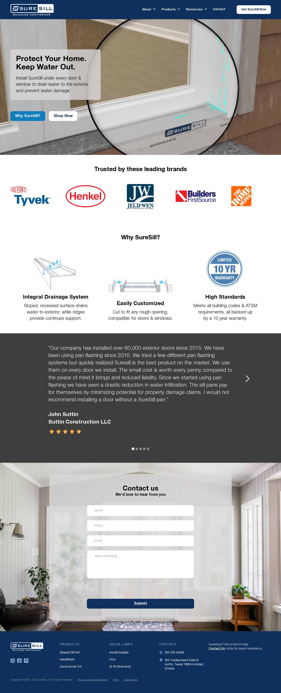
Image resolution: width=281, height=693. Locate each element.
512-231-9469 (174, 652)
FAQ (112, 659)
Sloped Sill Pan (70, 652)
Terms (115, 680)
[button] (149, 9)
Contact (219, 9)
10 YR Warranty (120, 667)
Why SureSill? (27, 116)
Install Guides (119, 652)
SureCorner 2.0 (70, 667)
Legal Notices (130, 680)
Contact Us (217, 648)
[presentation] (115, 589)
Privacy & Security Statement (92, 680)
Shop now (63, 116)
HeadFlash (67, 659)
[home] (32, 9)
